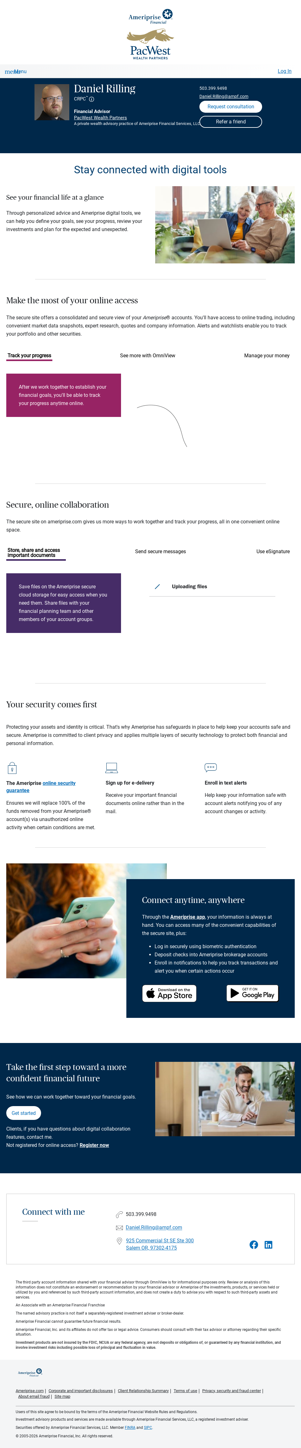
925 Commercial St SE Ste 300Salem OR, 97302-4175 (160, 1244)
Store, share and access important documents (34, 552)
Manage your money (267, 356)
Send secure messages (160, 551)
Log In (285, 71)
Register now (94, 1145)
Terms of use (185, 1390)
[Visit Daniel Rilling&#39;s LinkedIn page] (268, 1245)
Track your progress (29, 356)
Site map (62, 1396)
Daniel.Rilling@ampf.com (223, 96)
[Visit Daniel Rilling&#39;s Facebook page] (254, 1245)
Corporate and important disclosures (81, 1390)
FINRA (130, 1427)
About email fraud (34, 1396)
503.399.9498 (213, 88)
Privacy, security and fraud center (231, 1390)
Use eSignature (273, 551)
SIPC (148, 1427)
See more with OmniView (147, 356)
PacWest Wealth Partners (100, 118)
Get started (24, 1113)
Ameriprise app (187, 917)
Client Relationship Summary (143, 1390)
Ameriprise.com (30, 1390)
